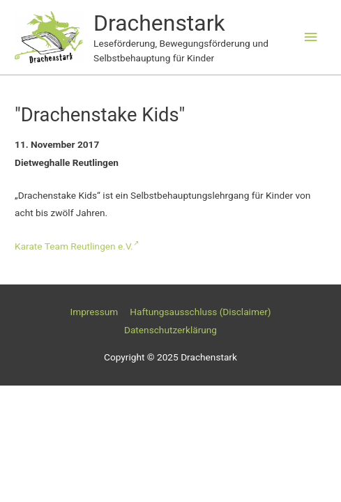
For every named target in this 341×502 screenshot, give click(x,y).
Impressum (94, 311)
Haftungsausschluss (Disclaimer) (200, 311)
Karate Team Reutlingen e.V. (77, 246)
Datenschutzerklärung (170, 329)
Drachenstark (159, 23)
